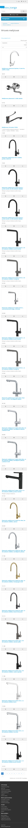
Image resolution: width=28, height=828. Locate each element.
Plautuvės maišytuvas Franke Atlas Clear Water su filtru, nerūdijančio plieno (13, 398)
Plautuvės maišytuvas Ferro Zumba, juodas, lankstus (12, 158)
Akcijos (2, 811)
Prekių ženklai (4, 806)
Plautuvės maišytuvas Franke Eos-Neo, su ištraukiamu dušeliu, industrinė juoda (13, 611)
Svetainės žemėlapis (5, 802)
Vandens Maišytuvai (15, 23)
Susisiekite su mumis (5, 799)
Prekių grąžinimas (5, 792)
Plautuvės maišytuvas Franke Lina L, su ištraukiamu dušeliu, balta (13, 701)
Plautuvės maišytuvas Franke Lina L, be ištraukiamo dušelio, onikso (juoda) (13, 671)
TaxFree (2, 794)
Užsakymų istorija (5, 816)
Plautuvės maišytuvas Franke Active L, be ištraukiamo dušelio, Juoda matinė (13, 248)
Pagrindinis (5, 23)
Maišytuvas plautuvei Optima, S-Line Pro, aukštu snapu (13, 69)
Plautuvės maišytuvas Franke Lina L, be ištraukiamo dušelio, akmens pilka (13, 641)
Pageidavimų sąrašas (5, 818)
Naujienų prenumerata (6, 819)
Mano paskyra (4, 815)
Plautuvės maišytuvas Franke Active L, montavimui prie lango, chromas (12, 308)
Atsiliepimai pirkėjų (5, 786)
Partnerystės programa (6, 809)
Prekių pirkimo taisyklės (6, 791)
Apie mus (3, 788)
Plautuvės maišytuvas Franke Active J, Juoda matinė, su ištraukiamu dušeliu (12, 218)
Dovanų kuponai (4, 808)
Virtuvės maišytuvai (7, 25)
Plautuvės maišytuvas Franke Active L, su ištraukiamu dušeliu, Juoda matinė (13, 338)
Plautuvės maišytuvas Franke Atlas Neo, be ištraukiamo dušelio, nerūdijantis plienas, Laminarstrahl (14, 429)
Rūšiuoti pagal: (24, 40)
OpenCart (3, 825)
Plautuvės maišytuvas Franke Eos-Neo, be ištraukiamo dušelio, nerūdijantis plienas (13, 551)
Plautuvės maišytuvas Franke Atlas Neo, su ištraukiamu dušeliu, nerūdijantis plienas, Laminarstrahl (14, 460)
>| (2, 776)
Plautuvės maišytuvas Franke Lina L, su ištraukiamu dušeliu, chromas (13, 731)
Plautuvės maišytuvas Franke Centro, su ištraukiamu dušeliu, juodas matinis (13, 491)
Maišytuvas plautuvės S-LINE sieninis (12, 98)
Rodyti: (25, 45)
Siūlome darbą (4, 795)
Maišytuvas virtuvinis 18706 (10, 127)
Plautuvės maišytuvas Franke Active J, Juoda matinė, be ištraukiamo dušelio (12, 188)
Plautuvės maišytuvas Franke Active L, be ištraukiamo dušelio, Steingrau (13, 278)
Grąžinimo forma (4, 801)
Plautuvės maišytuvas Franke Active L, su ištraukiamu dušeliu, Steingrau (13, 368)
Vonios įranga (9, 7)
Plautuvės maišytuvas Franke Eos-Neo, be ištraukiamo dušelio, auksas (13, 521)
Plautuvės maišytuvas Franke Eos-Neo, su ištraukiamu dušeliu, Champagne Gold (13, 581)
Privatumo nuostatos (5, 789)
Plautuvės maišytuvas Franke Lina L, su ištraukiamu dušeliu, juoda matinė (13, 761)
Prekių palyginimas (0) (5, 38)
